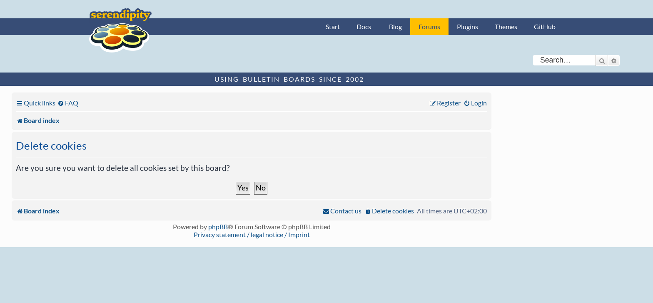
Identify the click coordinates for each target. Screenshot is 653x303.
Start (333, 26)
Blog (395, 26)
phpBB (218, 226)
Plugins (467, 26)
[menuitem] (67, 102)
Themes (506, 26)
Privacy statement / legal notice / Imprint (252, 234)
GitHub (545, 26)
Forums (429, 26)
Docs (363, 26)
